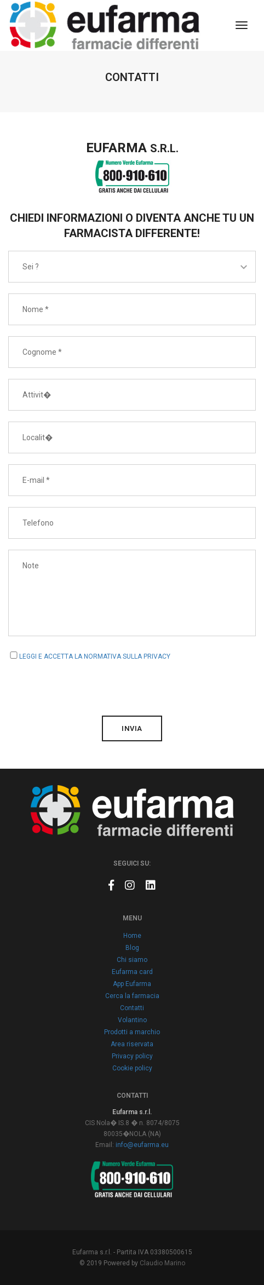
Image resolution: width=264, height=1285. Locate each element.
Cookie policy (132, 1068)
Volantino (132, 1020)
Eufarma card (132, 972)
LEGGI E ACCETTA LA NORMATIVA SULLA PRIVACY (94, 656)
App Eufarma (132, 984)
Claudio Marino (162, 1263)
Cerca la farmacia (132, 996)
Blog (132, 948)
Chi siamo (132, 960)
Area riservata (132, 1044)
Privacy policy (132, 1056)
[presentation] (91, 683)
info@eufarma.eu (142, 1145)
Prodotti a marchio (132, 1032)
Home (132, 936)
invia (132, 728)
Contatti (132, 1008)
